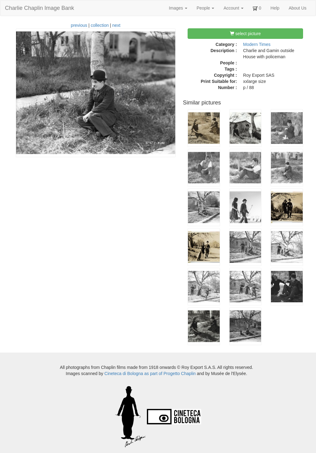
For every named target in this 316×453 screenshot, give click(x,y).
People (205, 8)
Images (178, 8)
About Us (297, 8)
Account (233, 8)
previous (79, 25)
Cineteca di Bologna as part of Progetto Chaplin (150, 373)
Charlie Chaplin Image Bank (39, 8)
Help (275, 8)
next (116, 25)
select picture (245, 33)
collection (100, 25)
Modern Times (257, 44)
